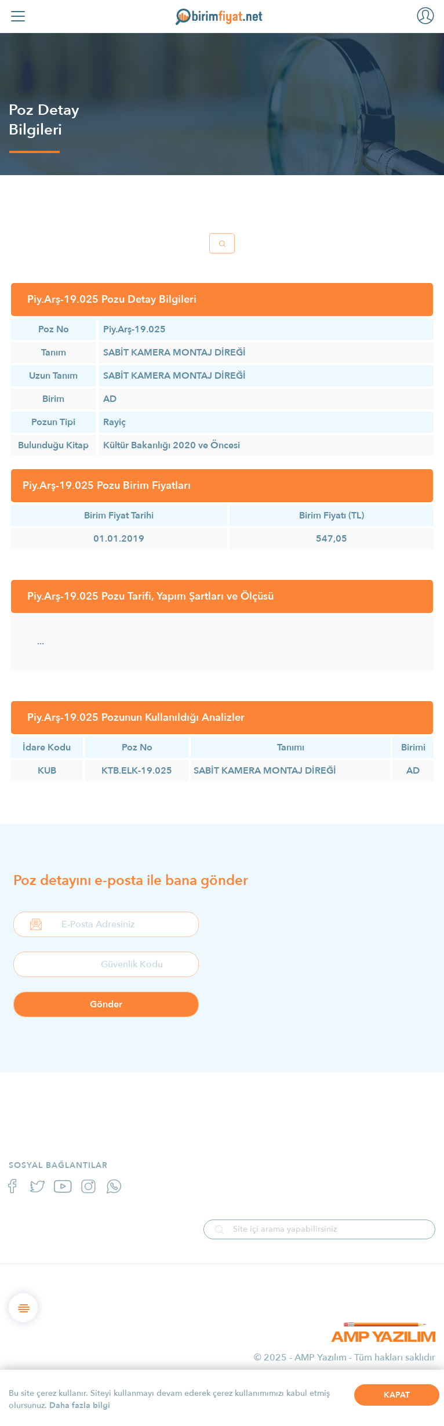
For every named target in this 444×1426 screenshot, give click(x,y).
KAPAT (397, 1394)
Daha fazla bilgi (79, 1405)
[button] (425, 15)
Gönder (106, 1004)
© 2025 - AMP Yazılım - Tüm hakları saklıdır (344, 1357)
